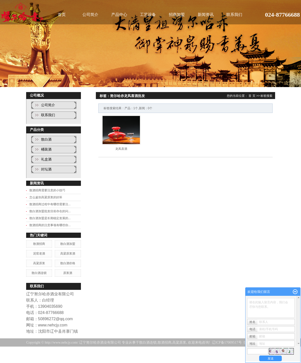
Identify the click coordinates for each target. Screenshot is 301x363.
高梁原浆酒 (67, 253)
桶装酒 (46, 149)
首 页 (251, 96)
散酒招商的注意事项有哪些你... (50, 225)
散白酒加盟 (67, 244)
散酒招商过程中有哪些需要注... (50, 204)
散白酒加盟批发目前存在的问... (50, 211)
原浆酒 (67, 273)
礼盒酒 (46, 159)
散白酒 (46, 139)
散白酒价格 (67, 263)
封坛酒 (46, 169)
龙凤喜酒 (121, 149)
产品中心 (119, 14)
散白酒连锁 (39, 273)
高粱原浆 (39, 263)
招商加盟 (177, 14)
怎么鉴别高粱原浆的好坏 (45, 197)
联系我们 (234, 14)
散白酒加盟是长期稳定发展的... (50, 218)
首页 (62, 14)
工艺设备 (148, 14)
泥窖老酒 (39, 253)
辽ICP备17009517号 (227, 342)
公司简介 (90, 14)
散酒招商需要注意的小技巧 (47, 190)
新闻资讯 (206, 14)
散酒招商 (39, 244)
